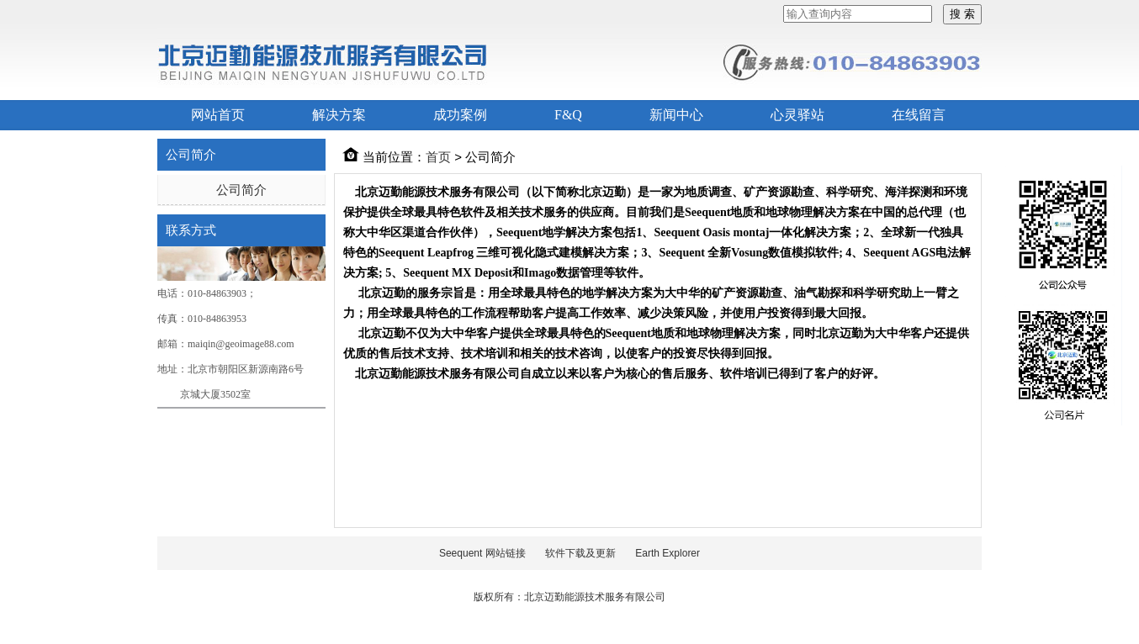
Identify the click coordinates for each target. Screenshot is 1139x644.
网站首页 (218, 115)
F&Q (568, 115)
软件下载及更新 (580, 553)
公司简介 (241, 189)
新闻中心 (676, 115)
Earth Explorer (667, 553)
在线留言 (919, 115)
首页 (438, 157)
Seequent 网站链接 (482, 553)
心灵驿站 (797, 115)
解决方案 (339, 115)
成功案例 (460, 115)
